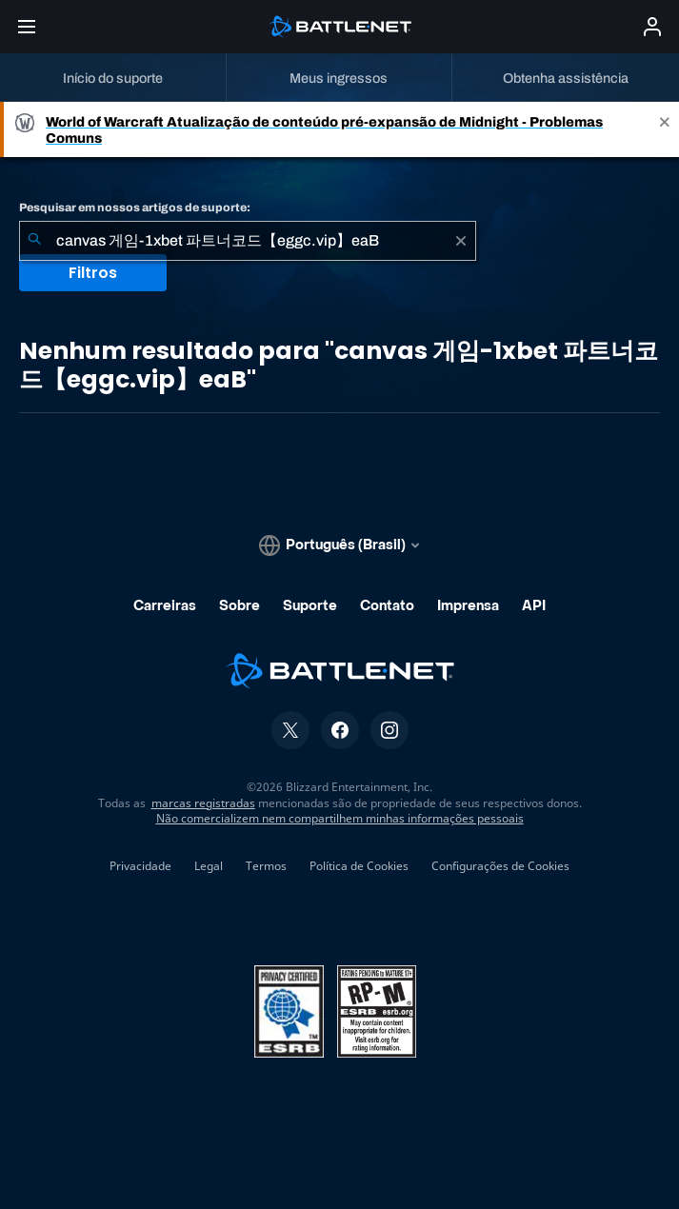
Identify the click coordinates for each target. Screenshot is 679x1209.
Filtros (93, 273)
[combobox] (247, 241)
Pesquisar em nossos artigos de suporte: (134, 207)
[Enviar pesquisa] (34, 241)
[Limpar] (461, 241)
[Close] (664, 129)
